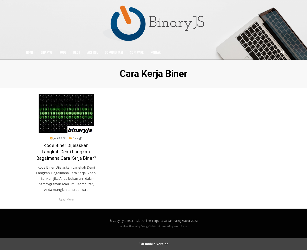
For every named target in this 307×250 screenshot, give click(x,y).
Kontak (156, 52)
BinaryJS (46, 52)
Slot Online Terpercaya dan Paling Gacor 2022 (167, 221)
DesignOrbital (149, 226)
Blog (76, 52)
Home (29, 52)
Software (137, 52)
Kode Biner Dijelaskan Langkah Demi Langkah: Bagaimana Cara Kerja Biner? (66, 152)
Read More (66, 199)
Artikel (92, 52)
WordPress (180, 226)
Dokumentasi (114, 52)
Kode (62, 52)
